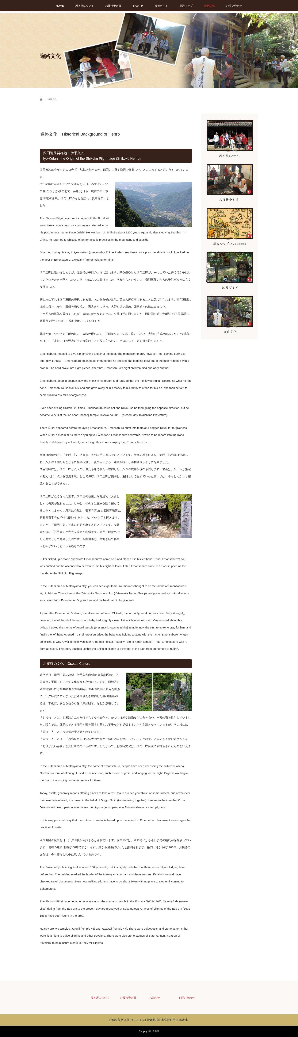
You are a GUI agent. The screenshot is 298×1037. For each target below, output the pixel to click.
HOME (60, 5)
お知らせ (138, 5)
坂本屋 (155, 1031)
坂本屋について (84, 5)
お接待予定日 (113, 5)
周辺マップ (186, 5)
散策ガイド (161, 5)
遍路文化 (209, 5)
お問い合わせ (234, 5)
